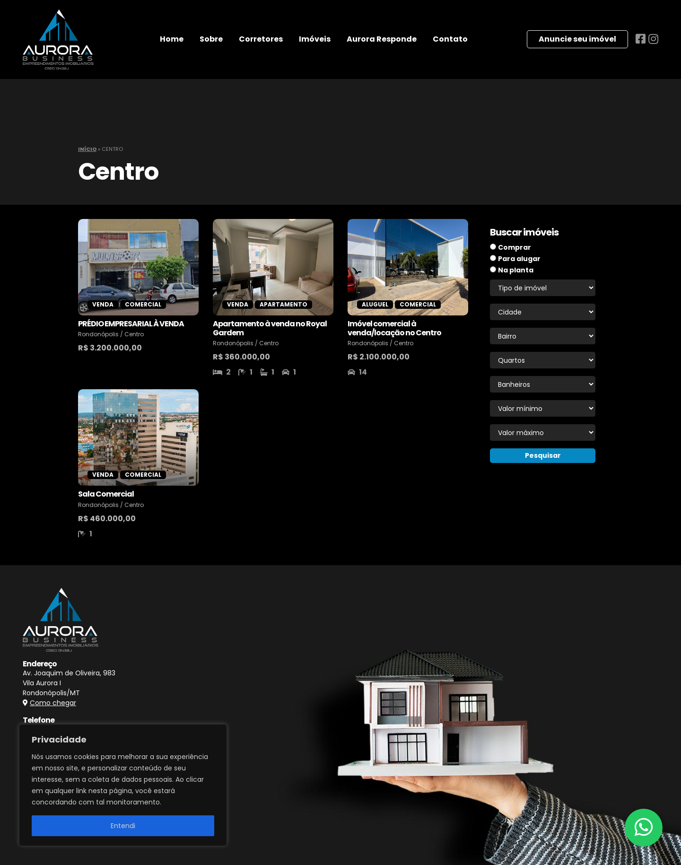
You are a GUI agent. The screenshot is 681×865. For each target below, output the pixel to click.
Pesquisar (543, 455)
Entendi (123, 825)
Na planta (515, 270)
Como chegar (53, 703)
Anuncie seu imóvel (577, 39)
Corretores (261, 39)
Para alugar (519, 258)
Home (171, 39)
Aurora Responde (382, 39)
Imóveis (315, 39)
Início (87, 149)
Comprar (514, 247)
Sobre (211, 39)
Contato (450, 39)
